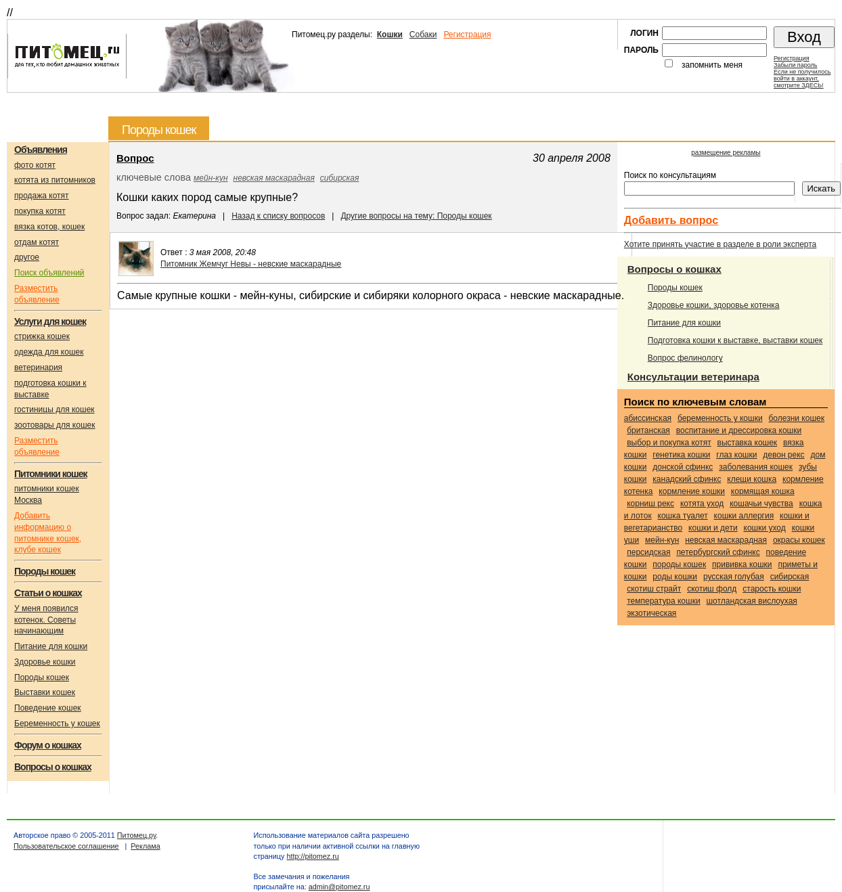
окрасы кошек (799, 540)
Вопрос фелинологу (685, 358)
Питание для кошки (50, 646)
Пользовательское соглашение (66, 846)
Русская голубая (733, 576)
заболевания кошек (756, 467)
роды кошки (674, 576)
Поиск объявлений (49, 272)
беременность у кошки (720, 418)
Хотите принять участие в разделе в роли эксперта (720, 244)
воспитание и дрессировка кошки (738, 430)
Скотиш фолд (711, 589)
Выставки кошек (44, 692)
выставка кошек (747, 442)
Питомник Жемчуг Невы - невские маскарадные (250, 264)
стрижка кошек (42, 336)
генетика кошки (681, 455)
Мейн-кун (210, 178)
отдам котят (36, 242)
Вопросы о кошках (674, 269)
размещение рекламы (725, 152)
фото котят (35, 165)
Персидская (648, 552)
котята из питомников (54, 180)
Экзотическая (651, 613)
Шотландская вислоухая (751, 601)
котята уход (702, 503)
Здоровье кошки (45, 662)
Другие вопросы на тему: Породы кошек (415, 216)
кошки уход (765, 528)
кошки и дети (713, 528)
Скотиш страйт (654, 589)
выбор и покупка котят (669, 442)
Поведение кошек (47, 708)
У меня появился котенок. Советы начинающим (46, 620)
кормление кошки (692, 491)
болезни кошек (796, 418)
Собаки (423, 34)
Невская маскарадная (274, 178)
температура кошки (663, 601)
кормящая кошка (763, 491)
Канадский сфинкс (686, 479)
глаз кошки (736, 455)
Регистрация (467, 34)
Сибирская (339, 178)
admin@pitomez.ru (339, 887)
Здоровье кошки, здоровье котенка (714, 305)
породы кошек (679, 564)
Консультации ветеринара (693, 376)
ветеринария (38, 367)
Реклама (145, 846)
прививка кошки (742, 564)
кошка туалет (683, 515)
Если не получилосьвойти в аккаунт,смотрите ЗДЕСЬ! (802, 78)
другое (26, 257)
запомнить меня (712, 65)
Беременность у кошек (57, 723)
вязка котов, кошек (49, 226)
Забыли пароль (795, 65)
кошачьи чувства (761, 503)
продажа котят (41, 195)
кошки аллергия (744, 515)
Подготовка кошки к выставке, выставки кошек (735, 340)
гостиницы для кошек (54, 409)
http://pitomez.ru (312, 856)
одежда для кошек (48, 352)
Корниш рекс (650, 503)
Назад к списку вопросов (278, 216)
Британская (648, 430)
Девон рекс (783, 455)
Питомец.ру (136, 835)
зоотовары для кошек (54, 425)
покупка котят (40, 211)
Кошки (390, 34)
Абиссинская (647, 418)
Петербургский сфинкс (717, 552)
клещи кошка (751, 479)
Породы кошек (41, 677)
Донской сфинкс (682, 467)
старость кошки (772, 589)
